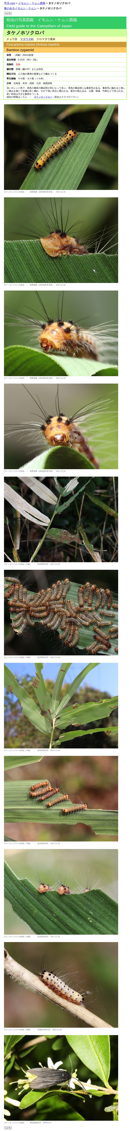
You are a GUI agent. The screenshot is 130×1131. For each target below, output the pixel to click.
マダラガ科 (27, 39)
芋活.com (9, 3)
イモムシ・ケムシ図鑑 (31, 3)
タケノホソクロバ (43, 97)
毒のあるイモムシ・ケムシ (20, 8)
